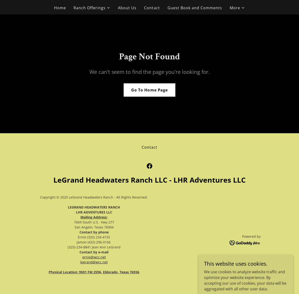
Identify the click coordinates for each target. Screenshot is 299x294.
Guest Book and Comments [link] (195, 7)
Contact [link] (152, 7)
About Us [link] (127, 7)
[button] (92, 8)
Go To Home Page (149, 90)
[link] (149, 166)
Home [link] (60, 7)
